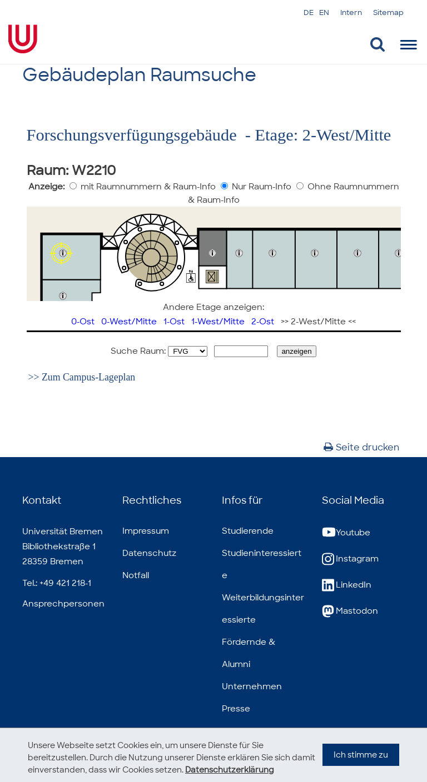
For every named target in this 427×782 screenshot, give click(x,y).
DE (309, 12)
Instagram (350, 559)
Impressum (145, 531)
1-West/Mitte (218, 321)
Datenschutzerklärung (229, 770)
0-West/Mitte (129, 321)
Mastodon (350, 611)
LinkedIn (346, 585)
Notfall (135, 575)
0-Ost (83, 321)
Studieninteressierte (261, 564)
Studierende (248, 531)
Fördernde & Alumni (248, 653)
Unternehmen (252, 686)
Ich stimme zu (361, 766)
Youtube (346, 533)
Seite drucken (361, 447)
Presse (236, 708)
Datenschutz (149, 553)
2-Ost (262, 321)
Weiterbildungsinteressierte (263, 608)
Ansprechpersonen (63, 603)
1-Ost (174, 321)
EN (324, 12)
